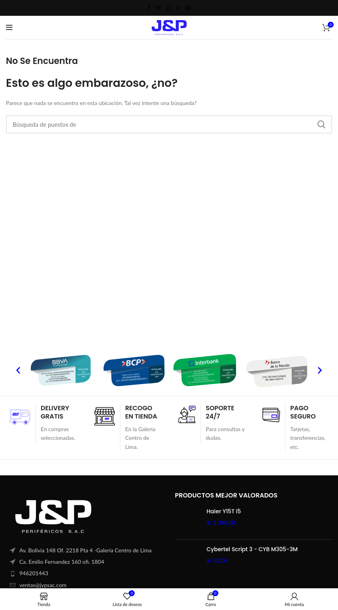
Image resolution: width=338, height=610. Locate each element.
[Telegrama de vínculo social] (188, 8)
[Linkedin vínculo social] (178, 8)
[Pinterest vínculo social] (168, 8)
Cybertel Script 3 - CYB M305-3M (252, 549)
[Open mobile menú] (9, 28)
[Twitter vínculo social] (158, 8)
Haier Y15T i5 (224, 511)
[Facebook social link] (149, 8)
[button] (18, 370)
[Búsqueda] (169, 124)
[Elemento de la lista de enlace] (84, 573)
